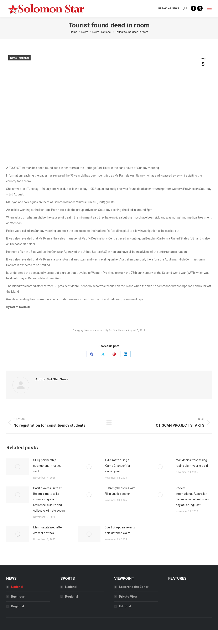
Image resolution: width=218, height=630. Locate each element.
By (115, 330)
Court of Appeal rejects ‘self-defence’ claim (120, 530)
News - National (19, 57)
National (17, 587)
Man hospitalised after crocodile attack (48, 530)
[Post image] (17, 466)
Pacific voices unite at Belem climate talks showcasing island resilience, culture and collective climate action (49, 499)
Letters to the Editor (134, 587)
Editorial (125, 606)
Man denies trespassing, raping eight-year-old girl (192, 462)
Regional (17, 606)
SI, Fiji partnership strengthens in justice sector (47, 465)
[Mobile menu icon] (209, 8)
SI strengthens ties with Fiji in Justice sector (120, 490)
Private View (128, 596)
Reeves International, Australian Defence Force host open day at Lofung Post (192, 496)
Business (18, 596)
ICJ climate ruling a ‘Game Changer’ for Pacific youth (117, 465)
